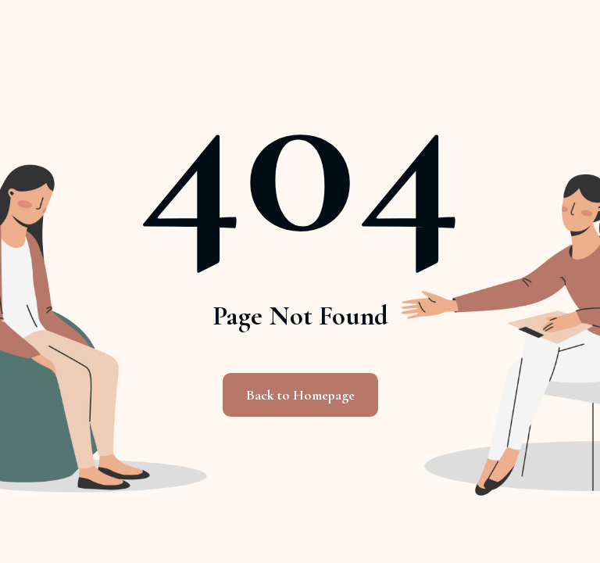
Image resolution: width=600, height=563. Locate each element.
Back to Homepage (300, 394)
